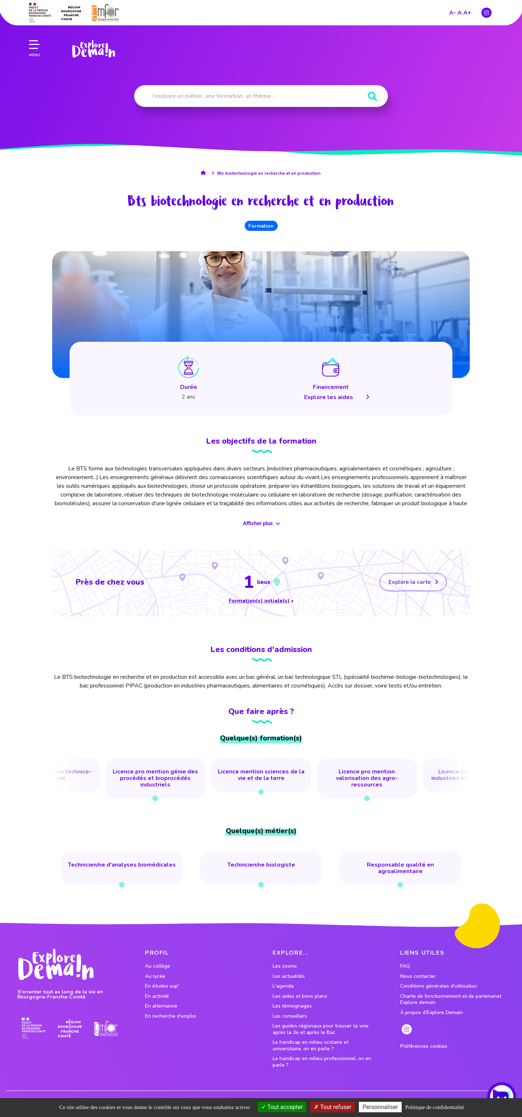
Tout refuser (332, 1107)
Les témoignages (292, 1006)
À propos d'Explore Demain (431, 1012)
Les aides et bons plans (300, 996)
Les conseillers (290, 1016)
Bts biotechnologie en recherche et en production (268, 173)
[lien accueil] (205, 173)
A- (452, 12)
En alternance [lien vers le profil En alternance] (161, 1006)
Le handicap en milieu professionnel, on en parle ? (322, 1061)
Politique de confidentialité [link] (434, 1107)
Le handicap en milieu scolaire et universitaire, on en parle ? (310, 1045)
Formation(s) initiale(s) (259, 600)
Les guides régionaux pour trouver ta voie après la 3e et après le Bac (321, 1029)
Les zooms (285, 966)
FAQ (405, 966)
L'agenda (283, 986)
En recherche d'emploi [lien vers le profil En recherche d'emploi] (170, 1016)
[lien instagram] (486, 12)
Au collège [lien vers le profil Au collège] (157, 966)
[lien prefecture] (40, 11)
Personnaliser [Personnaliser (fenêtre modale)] (380, 1107)
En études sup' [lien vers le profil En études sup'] (162, 986)
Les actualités (289, 976)
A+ (467, 12)
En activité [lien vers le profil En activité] (157, 996)
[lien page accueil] (93, 48)
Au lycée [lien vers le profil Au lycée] (155, 976)
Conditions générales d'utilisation (438, 986)
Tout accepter (282, 1107)
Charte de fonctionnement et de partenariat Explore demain (450, 999)
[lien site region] (71, 11)
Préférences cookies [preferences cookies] (423, 1046)
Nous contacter (418, 976)
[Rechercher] (372, 96)
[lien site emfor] (105, 11)
